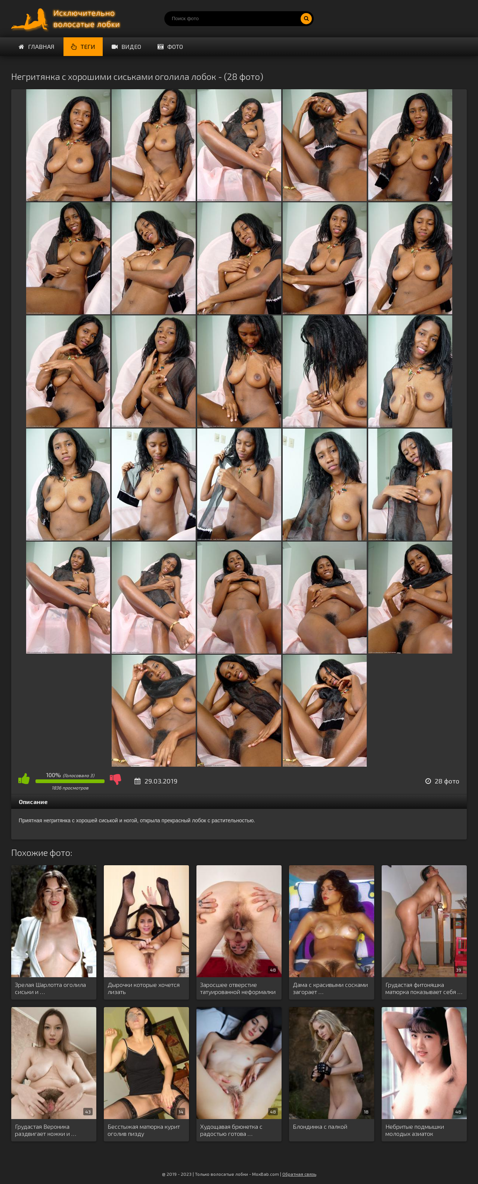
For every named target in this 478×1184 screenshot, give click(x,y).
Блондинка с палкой (320, 1126)
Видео (126, 46)
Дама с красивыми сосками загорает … (330, 988)
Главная (37, 46)
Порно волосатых (67, 18)
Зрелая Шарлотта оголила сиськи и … (50, 988)
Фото (170, 46)
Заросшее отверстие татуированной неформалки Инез (238, 988)
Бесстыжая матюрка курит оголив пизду (144, 1130)
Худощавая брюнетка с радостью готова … (231, 1130)
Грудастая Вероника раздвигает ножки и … (45, 1130)
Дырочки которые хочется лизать (144, 988)
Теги (83, 46)
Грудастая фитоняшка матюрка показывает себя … (423, 988)
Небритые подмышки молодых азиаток (414, 1130)
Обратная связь (299, 1174)
